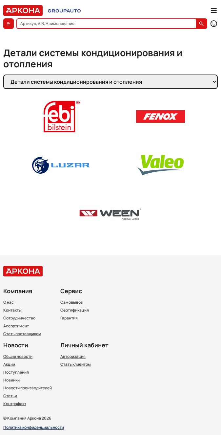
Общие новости (17, 357)
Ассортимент (16, 326)
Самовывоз (71, 302)
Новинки (11, 380)
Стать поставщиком (22, 334)
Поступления (16, 372)
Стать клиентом (75, 364)
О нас (8, 302)
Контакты (12, 310)
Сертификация (74, 310)
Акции (9, 364)
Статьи (10, 396)
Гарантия (69, 318)
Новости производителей (27, 388)
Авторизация (73, 357)
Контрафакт (14, 404)
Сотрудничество (19, 318)
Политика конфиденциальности (33, 427)
